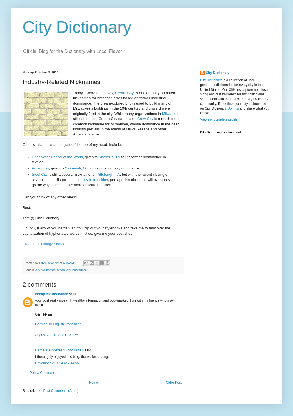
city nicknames (45, 270)
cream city (64, 270)
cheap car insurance (51, 294)
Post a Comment (42, 373)
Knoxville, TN (109, 157)
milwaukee (79, 270)
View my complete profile (218, 119)
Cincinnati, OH (76, 168)
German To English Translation (58, 324)
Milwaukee (170, 114)
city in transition (95, 180)
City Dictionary (77, 27)
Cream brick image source (44, 244)
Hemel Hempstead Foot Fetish (59, 350)
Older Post (174, 383)
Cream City (124, 93)
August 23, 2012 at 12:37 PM (57, 335)
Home (93, 383)
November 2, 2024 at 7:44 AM (57, 363)
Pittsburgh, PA (108, 174)
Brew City (145, 119)
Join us (233, 108)
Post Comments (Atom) (60, 391)
